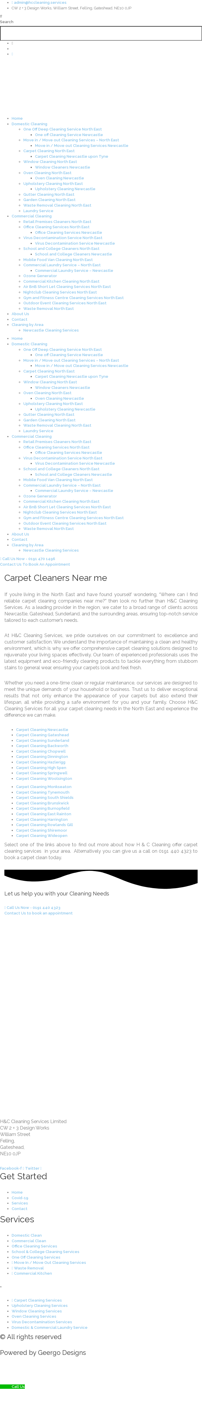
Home (17, 118)
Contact (19, 319)
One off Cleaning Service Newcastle (69, 135)
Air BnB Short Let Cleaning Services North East (67, 286)
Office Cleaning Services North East (56, 227)
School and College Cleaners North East (61, 248)
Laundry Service (38, 211)
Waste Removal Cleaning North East (57, 205)
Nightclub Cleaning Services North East (60, 292)
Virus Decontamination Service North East (62, 238)
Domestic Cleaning (29, 124)
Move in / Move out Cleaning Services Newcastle (81, 145)
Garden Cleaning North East (49, 200)
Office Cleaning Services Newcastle (68, 232)
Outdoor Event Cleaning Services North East (65, 303)
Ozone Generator (40, 276)
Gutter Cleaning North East (48, 194)
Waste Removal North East (48, 308)
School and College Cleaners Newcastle (73, 254)
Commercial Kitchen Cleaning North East (61, 281)
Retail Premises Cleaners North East (57, 221)
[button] (101, 16)
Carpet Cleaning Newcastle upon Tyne (71, 156)
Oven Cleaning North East (47, 173)
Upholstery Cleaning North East (53, 183)
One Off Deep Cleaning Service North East (62, 129)
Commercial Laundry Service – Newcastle (74, 270)
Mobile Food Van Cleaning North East (58, 260)
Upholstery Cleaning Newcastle (65, 189)
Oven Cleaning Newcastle (59, 178)
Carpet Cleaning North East (49, 151)
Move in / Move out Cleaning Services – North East (71, 140)
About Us (20, 314)
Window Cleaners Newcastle (62, 167)
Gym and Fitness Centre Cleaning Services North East (73, 298)
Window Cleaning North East (50, 161)
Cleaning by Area (27, 324)
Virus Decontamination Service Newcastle (75, 243)
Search (6, 22)
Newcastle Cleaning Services (51, 330)
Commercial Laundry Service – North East (62, 265)
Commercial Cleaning (32, 216)
